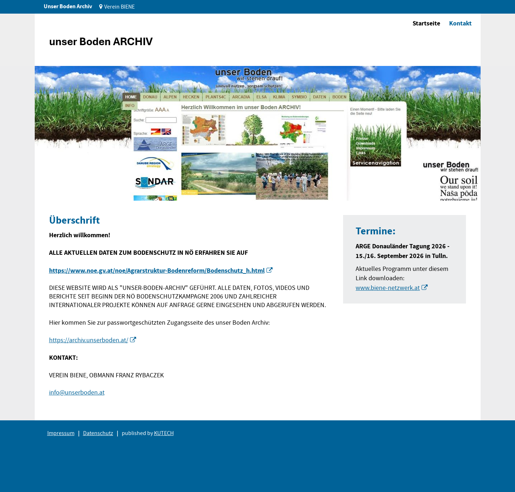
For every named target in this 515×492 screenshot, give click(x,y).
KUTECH (164, 433)
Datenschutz (98, 433)
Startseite (426, 23)
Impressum (60, 433)
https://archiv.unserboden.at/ (88, 340)
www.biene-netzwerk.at (388, 288)
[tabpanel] (258, 133)
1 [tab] (52, 190)
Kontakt (460, 23)
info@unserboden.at (77, 392)
